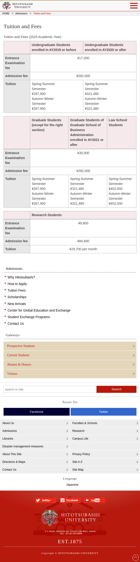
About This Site (11, 454)
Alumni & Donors (19, 364)
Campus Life (80, 438)
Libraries (7, 438)
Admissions (21, 13)
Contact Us (16, 323)
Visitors (12, 373)
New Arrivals (17, 304)
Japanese (72, 484)
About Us (8, 423)
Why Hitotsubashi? (21, 277)
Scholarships (17, 297)
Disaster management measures (22, 446)
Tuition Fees (17, 290)
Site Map (78, 469)
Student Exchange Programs (29, 317)
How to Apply (17, 284)
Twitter (103, 412)
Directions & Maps (13, 462)
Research (78, 431)
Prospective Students (21, 346)
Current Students (18, 355)
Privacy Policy (81, 454)
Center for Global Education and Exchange (39, 310)
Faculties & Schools (84, 423)
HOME (5, 13)
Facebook (36, 412)
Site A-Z (77, 462)
